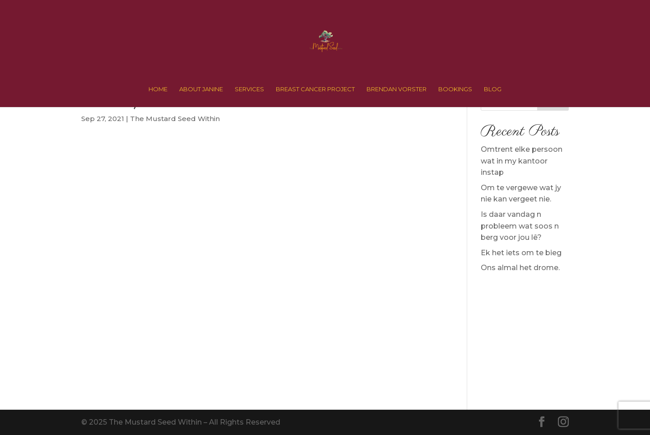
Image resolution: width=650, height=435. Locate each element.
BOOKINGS (455, 89)
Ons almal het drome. (520, 267)
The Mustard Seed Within (175, 118)
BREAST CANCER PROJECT (315, 89)
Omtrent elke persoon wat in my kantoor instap (521, 161)
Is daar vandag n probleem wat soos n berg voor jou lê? (520, 226)
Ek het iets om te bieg (521, 252)
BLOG (492, 89)
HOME (158, 89)
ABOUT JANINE (201, 89)
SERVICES (249, 89)
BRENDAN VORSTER (397, 89)
